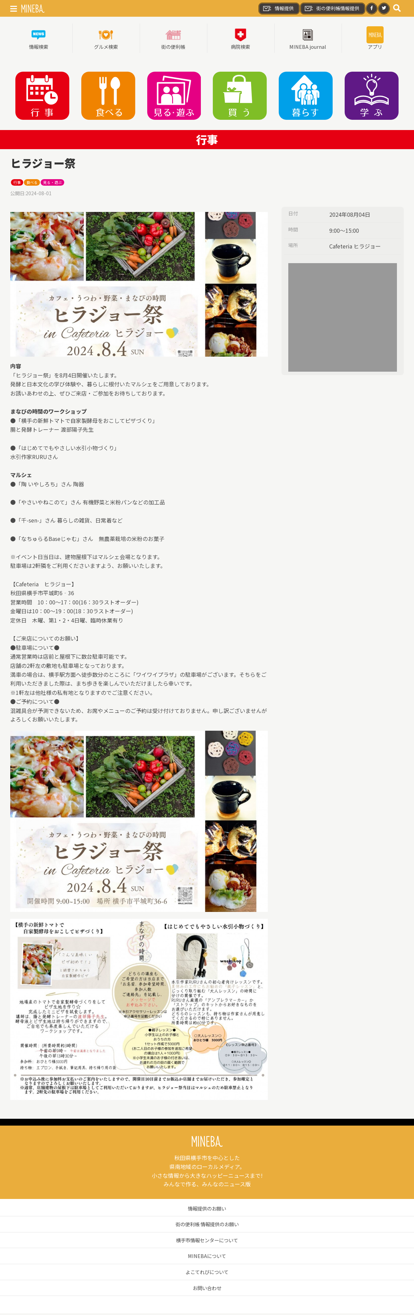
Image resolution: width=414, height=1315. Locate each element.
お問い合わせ (207, 1289)
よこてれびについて (207, 1273)
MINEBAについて (207, 1257)
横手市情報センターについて (207, 1242)
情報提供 (278, 8)
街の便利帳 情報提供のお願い (207, 1225)
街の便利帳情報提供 (332, 8)
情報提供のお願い (207, 1210)
